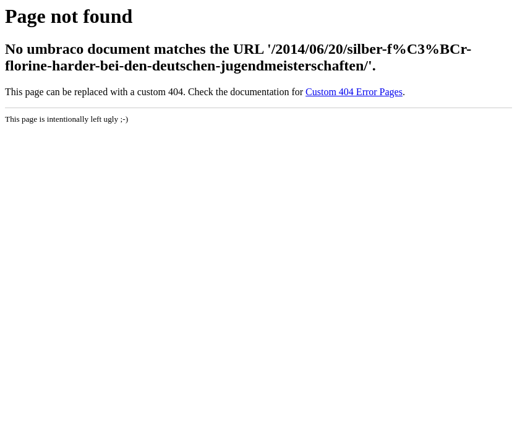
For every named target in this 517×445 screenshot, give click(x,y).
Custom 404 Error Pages (354, 92)
